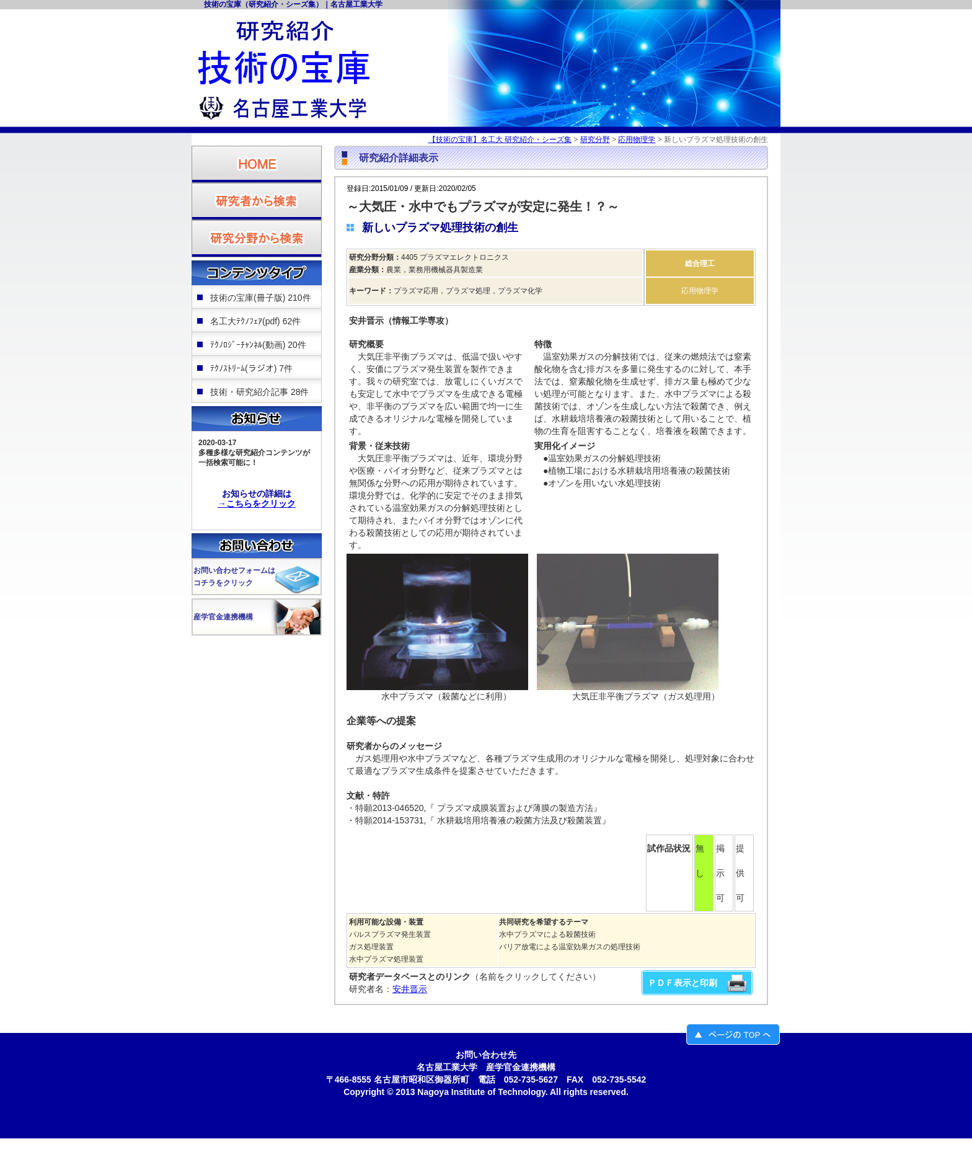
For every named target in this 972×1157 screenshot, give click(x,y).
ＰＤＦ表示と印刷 (682, 983)
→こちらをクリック (257, 503)
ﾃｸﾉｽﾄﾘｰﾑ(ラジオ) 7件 (251, 368)
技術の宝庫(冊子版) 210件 (260, 298)
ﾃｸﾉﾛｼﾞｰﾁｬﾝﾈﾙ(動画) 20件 (258, 345)
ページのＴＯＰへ (733, 1034)
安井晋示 (409, 989)
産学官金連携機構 (223, 617)
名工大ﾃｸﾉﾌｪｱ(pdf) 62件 (255, 321)
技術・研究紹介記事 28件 (259, 392)
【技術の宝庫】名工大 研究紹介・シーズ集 (500, 139)
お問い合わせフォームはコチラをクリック (234, 576)
